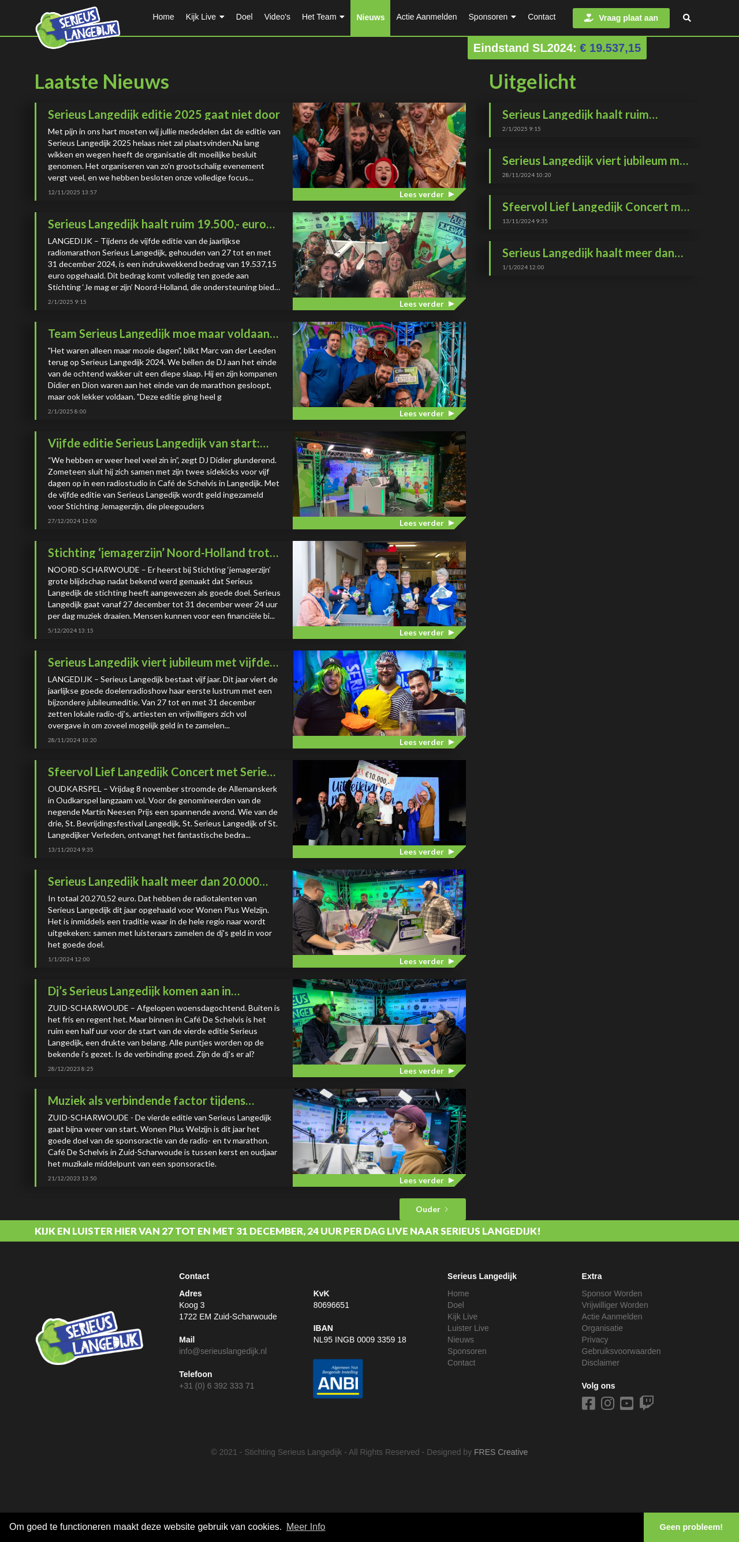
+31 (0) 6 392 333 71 (216, 1385)
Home (458, 1293)
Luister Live (468, 1328)
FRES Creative (501, 1452)
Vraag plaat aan (621, 17)
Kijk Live (462, 1316)
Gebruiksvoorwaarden (621, 1351)
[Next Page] (433, 1209)
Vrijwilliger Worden (615, 1305)
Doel (455, 1305)
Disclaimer (600, 1362)
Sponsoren (467, 1351)
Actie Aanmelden (612, 1316)
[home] (78, 25)
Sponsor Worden (612, 1293)
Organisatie (603, 1328)
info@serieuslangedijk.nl (223, 1351)
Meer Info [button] (306, 1527)
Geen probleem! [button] (691, 1527)
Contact (461, 1362)
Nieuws (370, 17)
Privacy (595, 1339)
